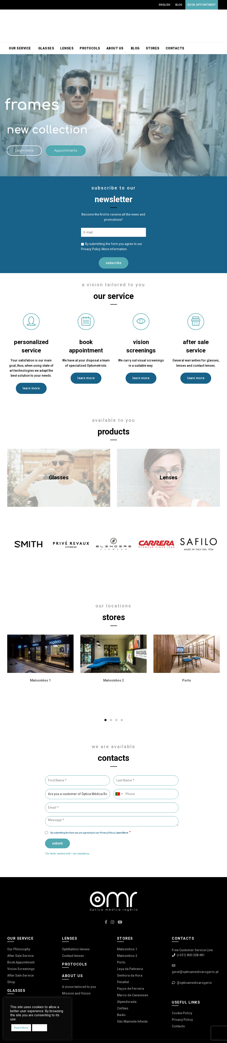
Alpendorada (126, 1002)
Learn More (24, 150)
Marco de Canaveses (132, 995)
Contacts (175, 48)
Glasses (46, 48)
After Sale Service (20, 956)
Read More (21, 1027)
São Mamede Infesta (132, 1021)
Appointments (65, 150)
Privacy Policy (182, 1019)
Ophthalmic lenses (76, 949)
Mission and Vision (76, 993)
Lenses (67, 48)
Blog (178, 4)
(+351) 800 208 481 (191, 955)
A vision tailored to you (79, 987)
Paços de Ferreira (130, 988)
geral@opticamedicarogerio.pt (195, 972)
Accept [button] (39, 1027)
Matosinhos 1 (127, 949)
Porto (121, 962)
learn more (31, 388)
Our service (20, 48)
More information (114, 249)
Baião (121, 1015)
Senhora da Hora (129, 975)
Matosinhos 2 (127, 956)
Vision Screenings (21, 969)
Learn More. (122, 833)
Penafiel (123, 982)
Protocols (90, 48)
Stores (153, 48)
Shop (11, 982)
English (164, 4)
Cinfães (122, 1008)
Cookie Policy (182, 1013)
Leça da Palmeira (130, 969)
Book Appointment (202, 4)
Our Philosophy (18, 949)
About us (115, 48)
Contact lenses (73, 956)
